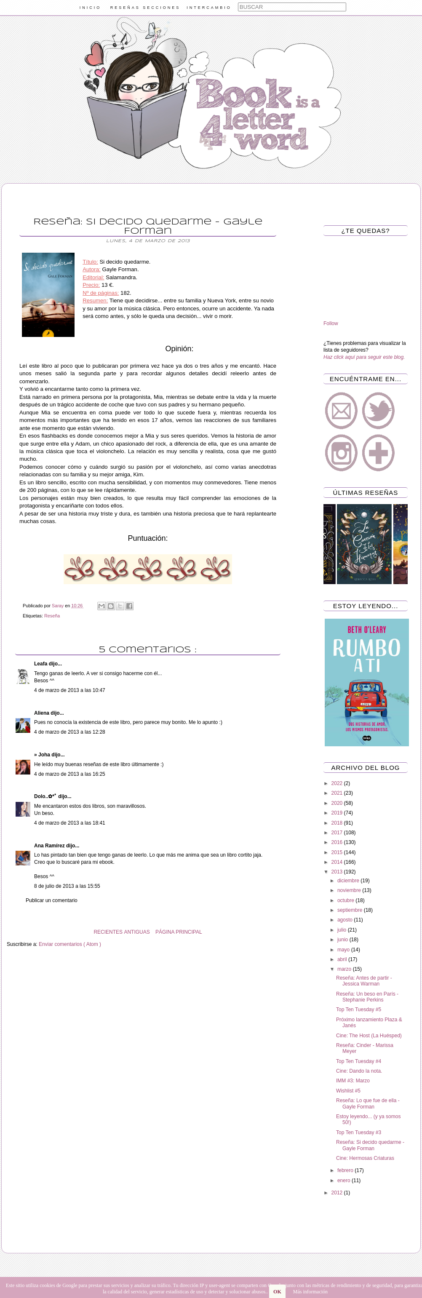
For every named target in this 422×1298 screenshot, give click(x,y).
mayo (344, 950)
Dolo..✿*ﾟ (46, 796)
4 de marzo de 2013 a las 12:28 (69, 732)
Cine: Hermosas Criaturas (365, 1158)
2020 (337, 803)
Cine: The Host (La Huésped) (369, 1036)
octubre (346, 900)
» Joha (42, 755)
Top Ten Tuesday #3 (358, 1132)
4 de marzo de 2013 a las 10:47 (69, 690)
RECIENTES (108, 932)
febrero (346, 1170)
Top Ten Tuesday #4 (358, 1061)
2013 (337, 872)
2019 (337, 813)
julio (342, 930)
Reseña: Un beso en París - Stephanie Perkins (367, 997)
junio (343, 940)
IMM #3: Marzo (353, 1081)
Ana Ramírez (50, 846)
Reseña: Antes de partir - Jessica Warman (364, 981)
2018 (337, 823)
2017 (337, 833)
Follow (330, 323)
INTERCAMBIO (209, 7)
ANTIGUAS (137, 932)
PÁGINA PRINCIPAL (178, 932)
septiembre (350, 910)
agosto (345, 920)
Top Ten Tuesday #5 (358, 1009)
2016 (337, 842)
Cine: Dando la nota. (359, 1071)
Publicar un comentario (51, 900)
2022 (337, 783)
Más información (310, 1292)
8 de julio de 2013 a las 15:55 (67, 886)
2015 (337, 852)
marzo (345, 969)
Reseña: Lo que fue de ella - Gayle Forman (368, 1103)
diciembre (349, 881)
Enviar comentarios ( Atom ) (70, 944)
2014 (337, 862)
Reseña (52, 615)
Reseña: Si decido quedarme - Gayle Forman (370, 1145)
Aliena (42, 713)
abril (342, 959)
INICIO (90, 7)
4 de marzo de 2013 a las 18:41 (69, 823)
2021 (337, 793)
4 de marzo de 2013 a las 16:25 (69, 774)
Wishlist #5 (348, 1091)
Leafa (41, 664)
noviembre (349, 890)
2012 (337, 1193)
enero (344, 1180)
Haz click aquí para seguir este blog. (364, 357)
